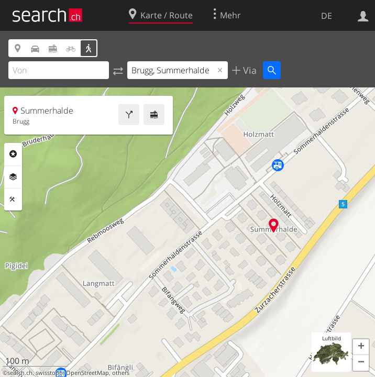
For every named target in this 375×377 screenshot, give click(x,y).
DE (326, 15)
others (120, 372)
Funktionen (13, 199)
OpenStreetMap (87, 372)
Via (248, 70)
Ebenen (13, 177)
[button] (361, 347)
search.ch (19, 372)
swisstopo (49, 372)
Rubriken (13, 154)
